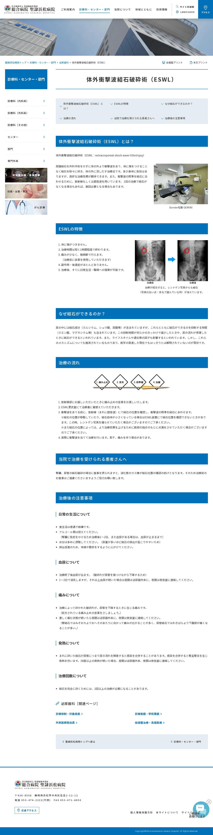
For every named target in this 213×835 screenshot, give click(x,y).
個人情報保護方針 (141, 812)
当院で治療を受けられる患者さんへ (134, 118)
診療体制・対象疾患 (68, 714)
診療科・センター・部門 (26, 79)
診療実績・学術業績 (147, 714)
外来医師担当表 (65, 722)
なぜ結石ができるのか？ (179, 103)
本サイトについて (167, 812)
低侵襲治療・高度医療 (148, 722)
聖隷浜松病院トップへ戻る (80, 741)
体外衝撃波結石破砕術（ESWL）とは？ (83, 106)
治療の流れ (69, 118)
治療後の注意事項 (175, 118)
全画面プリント (174, 62)
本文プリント (200, 62)
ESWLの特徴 (121, 103)
